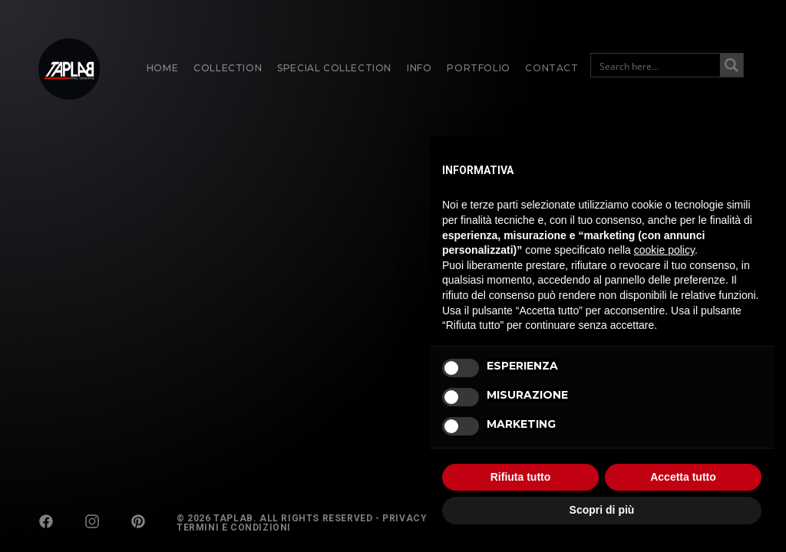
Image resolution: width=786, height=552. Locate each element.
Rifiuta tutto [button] (520, 477)
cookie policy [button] (664, 250)
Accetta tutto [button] (683, 477)
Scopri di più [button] (602, 510)
